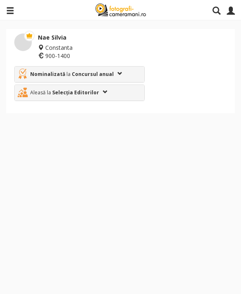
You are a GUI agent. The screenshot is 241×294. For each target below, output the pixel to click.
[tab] (79, 74)
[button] (79, 74)
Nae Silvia (52, 37)
